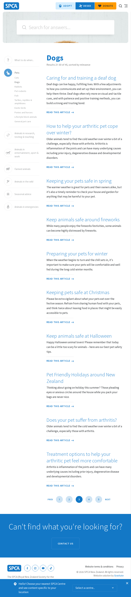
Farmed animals (23, 169)
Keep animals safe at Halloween (79, 336)
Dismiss (127, 583)
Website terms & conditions (99, 566)
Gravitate (119, 575)
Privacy (120, 566)
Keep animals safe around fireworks (83, 219)
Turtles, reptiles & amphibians (23, 102)
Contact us (65, 543)
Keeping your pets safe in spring (79, 181)
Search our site (120, 5)
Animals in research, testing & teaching (25, 135)
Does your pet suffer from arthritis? (81, 420)
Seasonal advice (23, 194)
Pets (17, 73)
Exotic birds (20, 107)
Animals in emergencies (27, 207)
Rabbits (18, 86)
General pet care (23, 121)
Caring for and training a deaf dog (81, 78)
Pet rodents (20, 91)
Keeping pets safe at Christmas (77, 292)
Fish (16, 95)
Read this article (60, 112)
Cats (17, 77)
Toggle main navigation (125, 5)
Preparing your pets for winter (77, 254)
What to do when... (24, 60)
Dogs (17, 82)
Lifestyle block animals (26, 116)
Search (24, 27)
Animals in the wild (24, 182)
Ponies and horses (24, 112)
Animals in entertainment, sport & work (27, 153)
